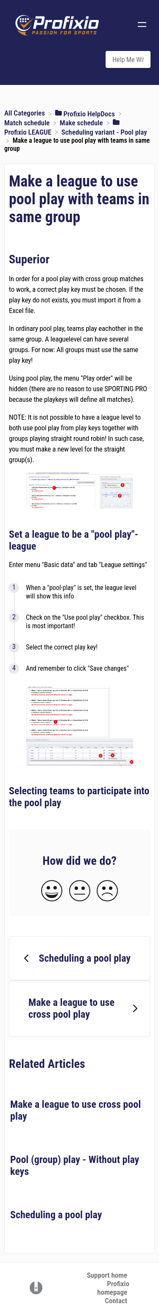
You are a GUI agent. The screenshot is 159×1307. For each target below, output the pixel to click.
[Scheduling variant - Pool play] (104, 131)
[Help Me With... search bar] (128, 59)
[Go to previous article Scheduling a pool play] (79, 958)
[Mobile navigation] (142, 25)
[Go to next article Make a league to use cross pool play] (79, 1008)
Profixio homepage (113, 1287)
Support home (107, 1275)
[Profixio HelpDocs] (86, 113)
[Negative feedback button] (107, 891)
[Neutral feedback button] (80, 891)
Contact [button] (116, 1300)
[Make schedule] (82, 122)
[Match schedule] (27, 122)
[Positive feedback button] (52, 891)
